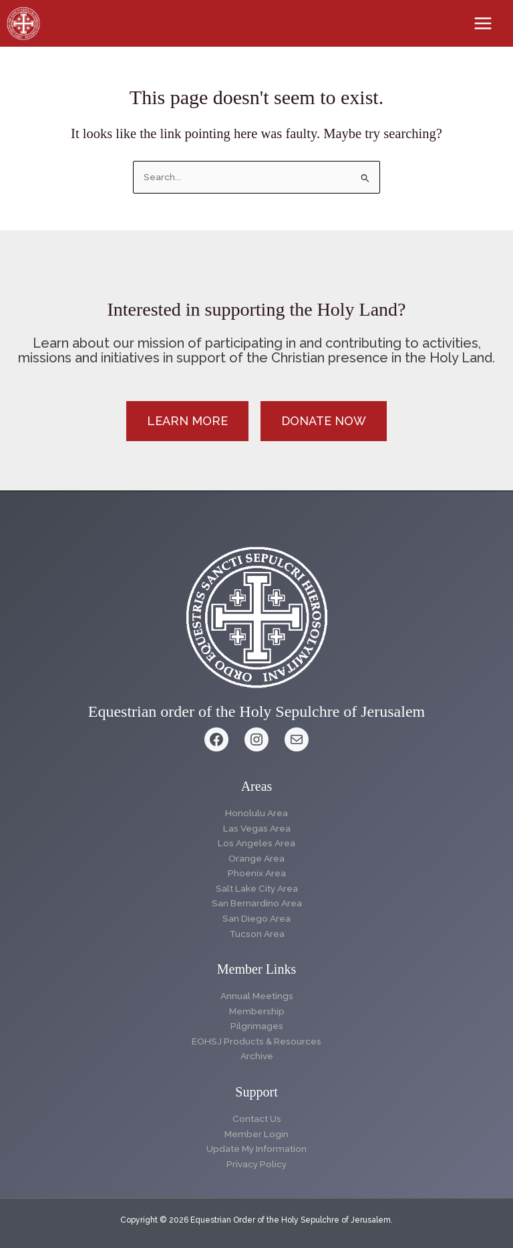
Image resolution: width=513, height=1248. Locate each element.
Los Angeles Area (256, 843)
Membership (257, 1011)
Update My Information (256, 1148)
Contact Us (256, 1118)
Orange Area (256, 858)
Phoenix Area (257, 873)
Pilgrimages (256, 1025)
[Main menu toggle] (483, 24)
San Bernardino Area (257, 903)
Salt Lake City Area (257, 888)
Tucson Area (257, 933)
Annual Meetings (256, 995)
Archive (256, 1055)
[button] (187, 421)
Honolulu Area (256, 813)
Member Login (256, 1134)
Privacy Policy (256, 1164)
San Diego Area (256, 918)
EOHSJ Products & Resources (256, 1041)
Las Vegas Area (257, 828)
